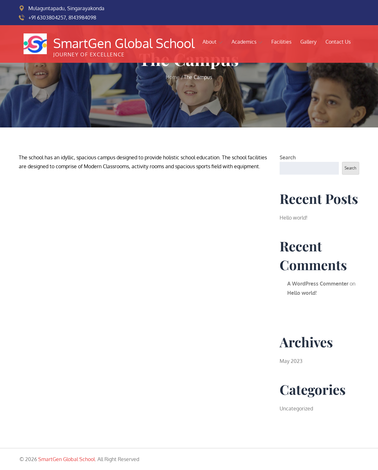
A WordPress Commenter (317, 283)
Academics (247, 42)
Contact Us (338, 42)
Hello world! (294, 217)
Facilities (281, 42)
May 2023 (291, 361)
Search (288, 157)
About (213, 42)
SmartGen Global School (124, 43)
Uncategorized (296, 408)
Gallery (308, 42)
